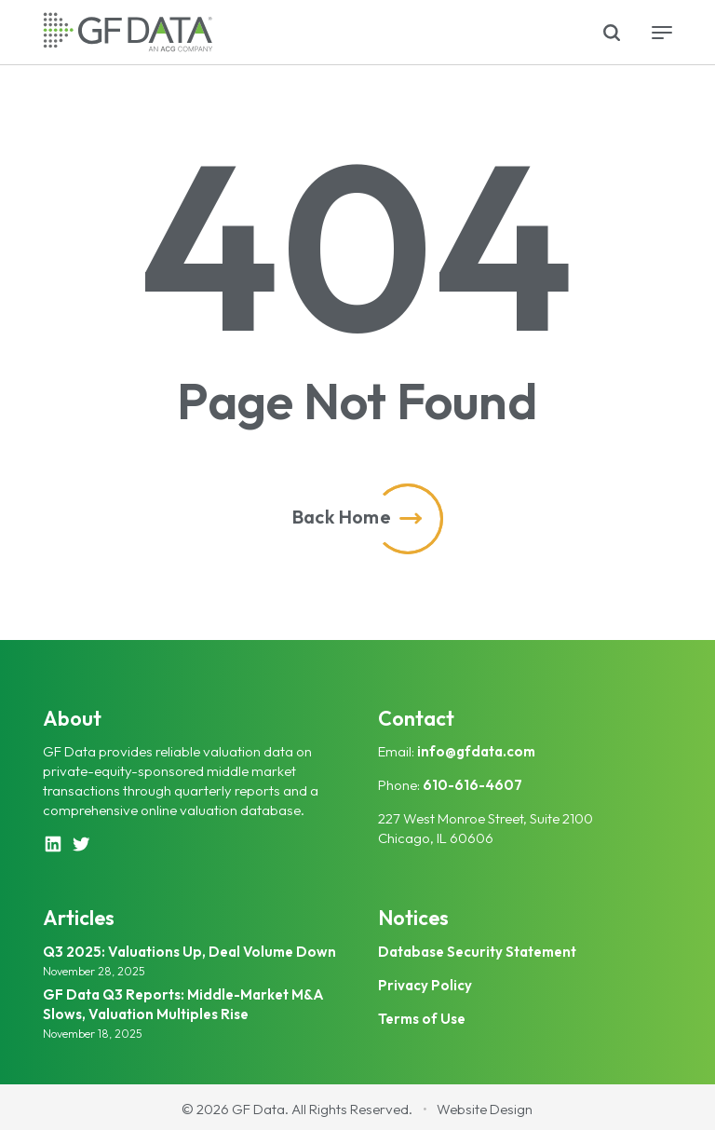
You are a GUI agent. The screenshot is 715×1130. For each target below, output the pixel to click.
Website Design (485, 1109)
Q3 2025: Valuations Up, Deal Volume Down (189, 951)
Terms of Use (421, 1019)
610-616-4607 (472, 785)
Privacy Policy (425, 985)
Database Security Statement (477, 951)
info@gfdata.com (476, 751)
